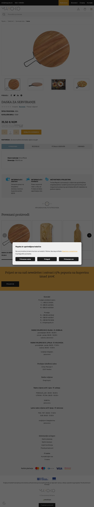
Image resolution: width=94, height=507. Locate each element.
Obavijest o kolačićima (69, 251)
